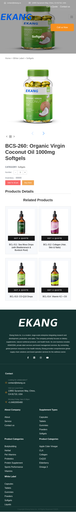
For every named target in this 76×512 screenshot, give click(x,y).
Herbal (8, 451)
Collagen (43, 455)
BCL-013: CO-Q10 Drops (21, 297)
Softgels (30, 58)
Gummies (43, 425)
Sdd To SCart (13, 183)
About (7, 417)
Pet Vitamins (10, 455)
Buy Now (28, 183)
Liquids (8, 505)
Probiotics (9, 459)
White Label (18, 58)
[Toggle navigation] (71, 17)
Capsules (43, 417)
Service (8, 421)
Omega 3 (43, 467)
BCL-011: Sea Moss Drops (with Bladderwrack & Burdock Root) (21, 247)
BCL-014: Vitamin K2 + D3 (55, 297)
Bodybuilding (10, 447)
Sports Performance (14, 467)
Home (8, 58)
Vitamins (8, 471)
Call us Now (62, 27)
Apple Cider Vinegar (48, 447)
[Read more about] (21, 238)
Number (8, 172)
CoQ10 (42, 459)
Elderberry (44, 463)
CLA (41, 451)
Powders (43, 430)
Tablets (42, 421)
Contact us (65, 7)
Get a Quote (52, 7)
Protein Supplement (14, 463)
